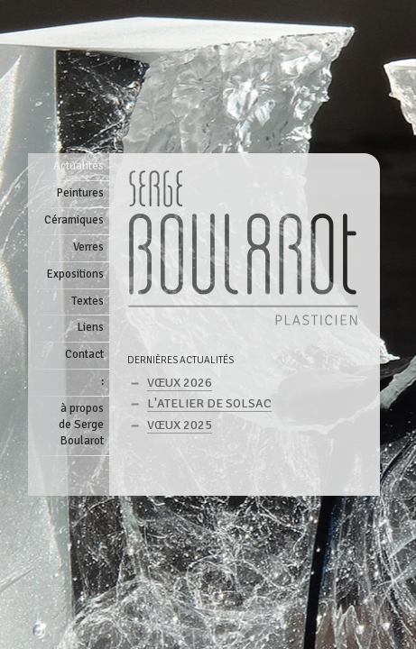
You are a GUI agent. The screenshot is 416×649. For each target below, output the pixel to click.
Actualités (78, 166)
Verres (88, 247)
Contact (84, 354)
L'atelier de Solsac (209, 403)
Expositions (75, 274)
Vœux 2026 (179, 382)
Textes (87, 301)
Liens (91, 327)
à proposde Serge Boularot (81, 424)
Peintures (80, 193)
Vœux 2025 (179, 425)
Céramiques (74, 220)
